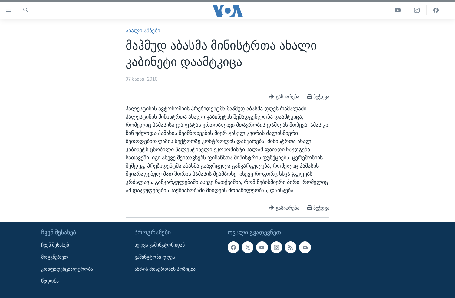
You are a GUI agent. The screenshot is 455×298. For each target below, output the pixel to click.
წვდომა (50, 281)
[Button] (284, 97)
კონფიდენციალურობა (67, 269)
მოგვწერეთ (54, 257)
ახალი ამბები (143, 31)
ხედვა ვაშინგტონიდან (159, 245)
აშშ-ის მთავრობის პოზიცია (165, 269)
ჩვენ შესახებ (55, 245)
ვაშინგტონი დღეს (154, 257)
